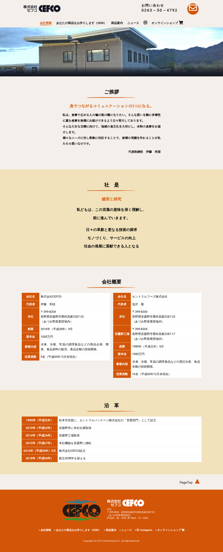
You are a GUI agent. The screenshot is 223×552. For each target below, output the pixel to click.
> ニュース (125, 530)
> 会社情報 (45, 530)
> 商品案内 (110, 530)
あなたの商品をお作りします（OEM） (81, 23)
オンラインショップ (167, 23)
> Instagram (143, 530)
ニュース (133, 23)
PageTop (190, 482)
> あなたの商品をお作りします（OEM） (77, 530)
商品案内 (117, 23)
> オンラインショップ (169, 530)
